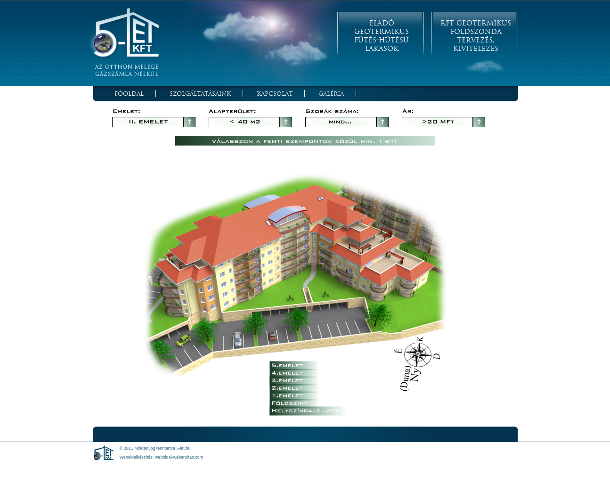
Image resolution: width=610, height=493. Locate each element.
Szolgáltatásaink (200, 93)
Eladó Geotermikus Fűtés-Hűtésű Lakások (381, 36)
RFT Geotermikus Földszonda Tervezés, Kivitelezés (475, 36)
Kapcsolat (275, 93)
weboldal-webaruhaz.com (179, 457)
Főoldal (129, 93)
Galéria (331, 93)
